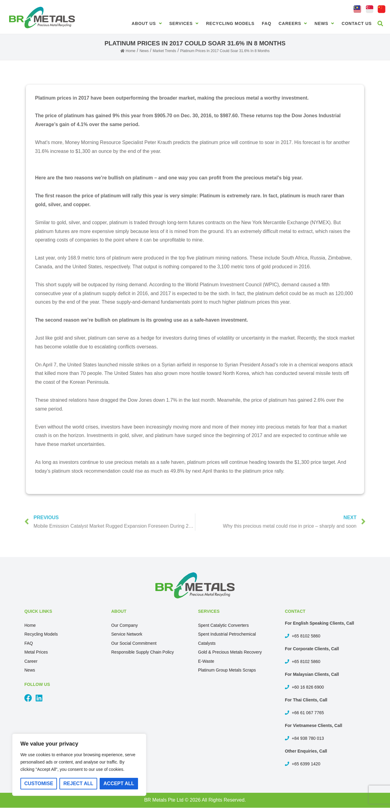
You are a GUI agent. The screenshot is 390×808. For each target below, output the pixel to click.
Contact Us (357, 23)
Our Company (124, 625)
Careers (292, 23)
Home (30, 625)
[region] (79, 765)
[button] (380, 23)
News (324, 23)
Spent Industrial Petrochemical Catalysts (227, 638)
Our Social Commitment (134, 643)
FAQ (266, 23)
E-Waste (206, 661)
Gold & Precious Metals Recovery (230, 652)
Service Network (126, 634)
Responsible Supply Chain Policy (142, 652)
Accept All (119, 783)
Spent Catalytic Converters (223, 625)
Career (30, 661)
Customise (38, 783)
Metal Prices (36, 652)
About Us (147, 23)
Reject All (78, 783)
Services (184, 23)
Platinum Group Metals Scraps (227, 670)
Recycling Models (230, 23)
